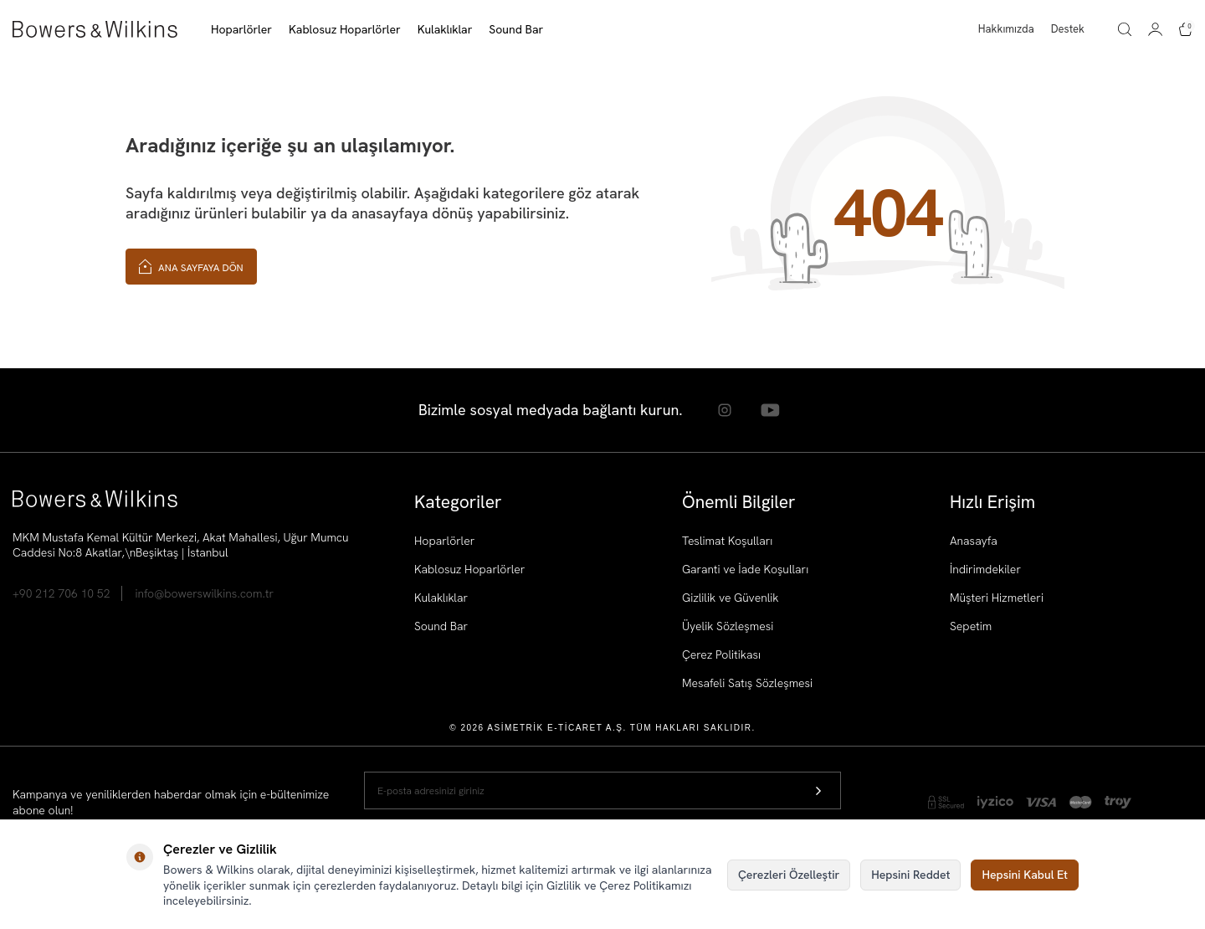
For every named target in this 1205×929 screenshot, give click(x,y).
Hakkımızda (1006, 29)
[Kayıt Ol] (818, 791)
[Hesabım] (1155, 29)
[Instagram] (724, 410)
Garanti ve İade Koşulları (745, 569)
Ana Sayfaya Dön (191, 265)
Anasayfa (973, 540)
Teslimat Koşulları (727, 540)
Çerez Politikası (721, 654)
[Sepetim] (1185, 29)
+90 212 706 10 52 (61, 593)
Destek (1067, 29)
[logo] (95, 29)
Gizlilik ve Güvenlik (730, 597)
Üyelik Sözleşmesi (727, 626)
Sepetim (971, 626)
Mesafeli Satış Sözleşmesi (747, 682)
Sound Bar (441, 626)
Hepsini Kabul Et (1025, 874)
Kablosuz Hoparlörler (469, 569)
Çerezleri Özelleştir (788, 874)
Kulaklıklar (441, 597)
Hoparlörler (444, 540)
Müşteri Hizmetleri (996, 597)
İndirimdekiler (985, 569)
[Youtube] (770, 410)
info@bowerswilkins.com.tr (204, 593)
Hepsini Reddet (910, 874)
